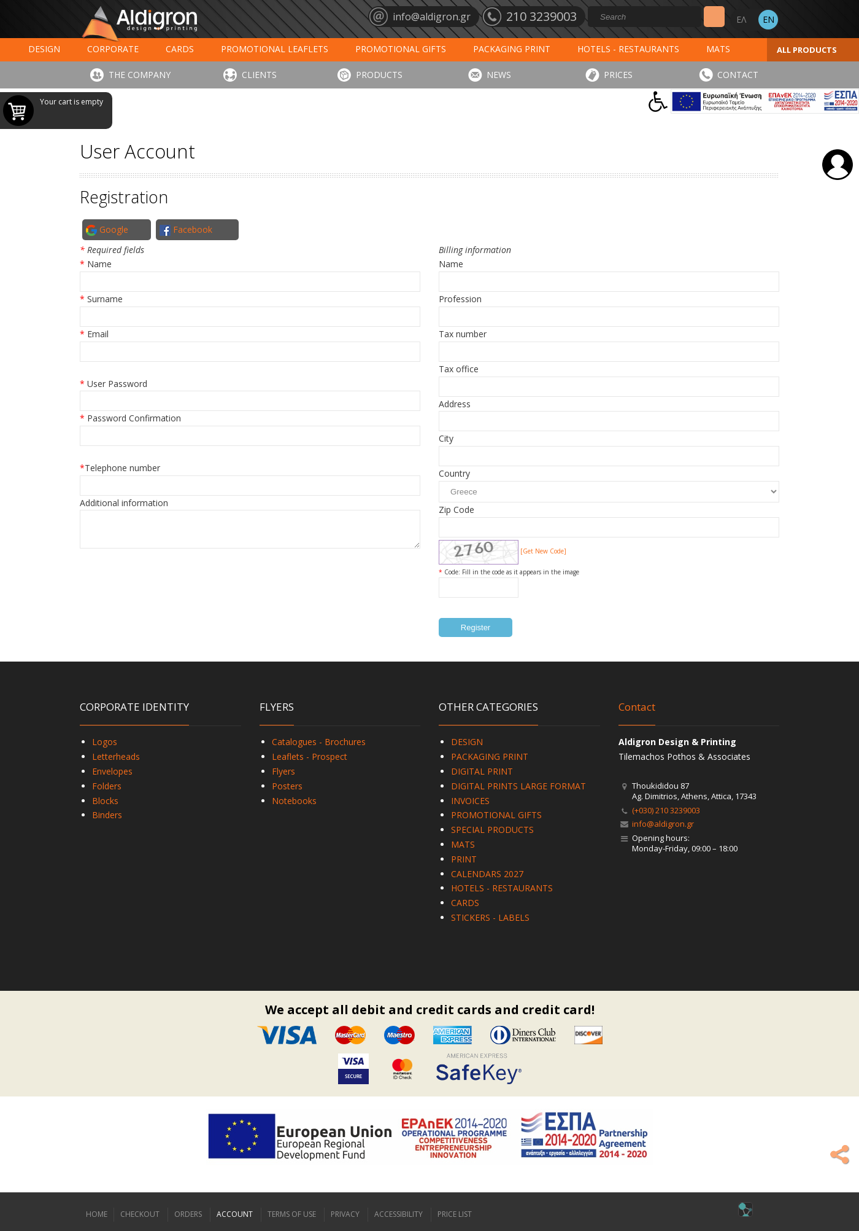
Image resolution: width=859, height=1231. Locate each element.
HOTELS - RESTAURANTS (628, 49)
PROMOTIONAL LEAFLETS (274, 49)
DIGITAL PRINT (482, 771)
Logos (104, 742)
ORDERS (188, 1214)
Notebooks (294, 801)
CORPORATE (113, 49)
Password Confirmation (134, 418)
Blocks (105, 801)
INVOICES (470, 801)
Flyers (283, 771)
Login (837, 164)
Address (455, 404)
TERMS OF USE (292, 1214)
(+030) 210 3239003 (666, 810)
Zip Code (456, 509)
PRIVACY (345, 1214)
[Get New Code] (543, 551)
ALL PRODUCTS (807, 49)
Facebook (186, 230)
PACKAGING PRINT (511, 49)
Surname (105, 299)
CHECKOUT (140, 1214)
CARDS (180, 49)
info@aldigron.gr (663, 823)
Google (107, 230)
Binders (107, 815)
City (446, 438)
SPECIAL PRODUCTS (492, 829)
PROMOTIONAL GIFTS (400, 49)
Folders (106, 786)
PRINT (464, 859)
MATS (718, 49)
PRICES (618, 74)
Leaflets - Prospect (309, 756)
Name (99, 264)
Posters (287, 786)
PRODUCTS (379, 74)
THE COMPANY (140, 74)
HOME (96, 1214)
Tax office (459, 369)
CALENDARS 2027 (487, 874)
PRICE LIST (454, 1214)
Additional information (124, 503)
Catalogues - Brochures (319, 742)
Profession (460, 299)
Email (98, 334)
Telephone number (122, 468)
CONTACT (737, 74)
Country (454, 473)
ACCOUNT (235, 1214)
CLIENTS (259, 74)
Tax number (463, 334)
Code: (453, 572)
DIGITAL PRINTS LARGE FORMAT (518, 786)
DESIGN (44, 49)
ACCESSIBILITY (398, 1214)
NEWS (499, 74)
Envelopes (112, 771)
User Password (117, 383)
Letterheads (116, 756)
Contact (636, 707)
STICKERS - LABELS (490, 917)
